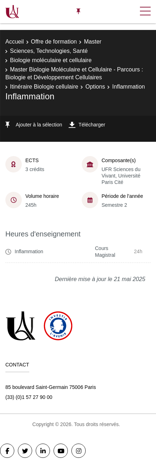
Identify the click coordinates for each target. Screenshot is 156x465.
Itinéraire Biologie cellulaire (44, 87)
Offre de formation (54, 42)
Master (92, 42)
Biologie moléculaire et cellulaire (51, 60)
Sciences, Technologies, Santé (49, 51)
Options (95, 87)
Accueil (14, 42)
